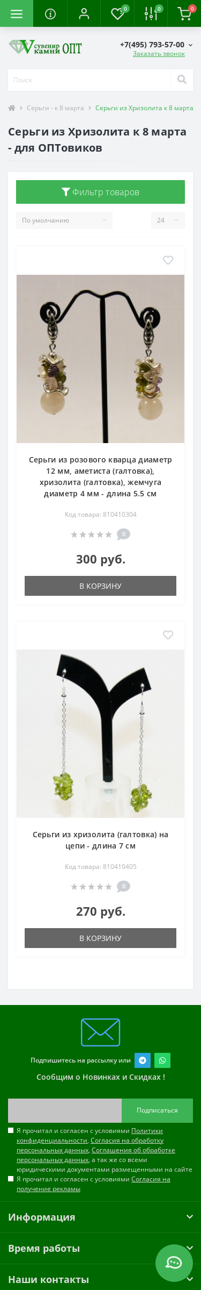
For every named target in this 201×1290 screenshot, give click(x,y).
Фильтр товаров (101, 192)
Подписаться (157, 1110)
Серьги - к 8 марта (55, 107)
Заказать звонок (159, 53)
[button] (83, 13)
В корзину (100, 586)
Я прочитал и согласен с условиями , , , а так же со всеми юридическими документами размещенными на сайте (104, 1150)
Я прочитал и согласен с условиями (93, 1183)
